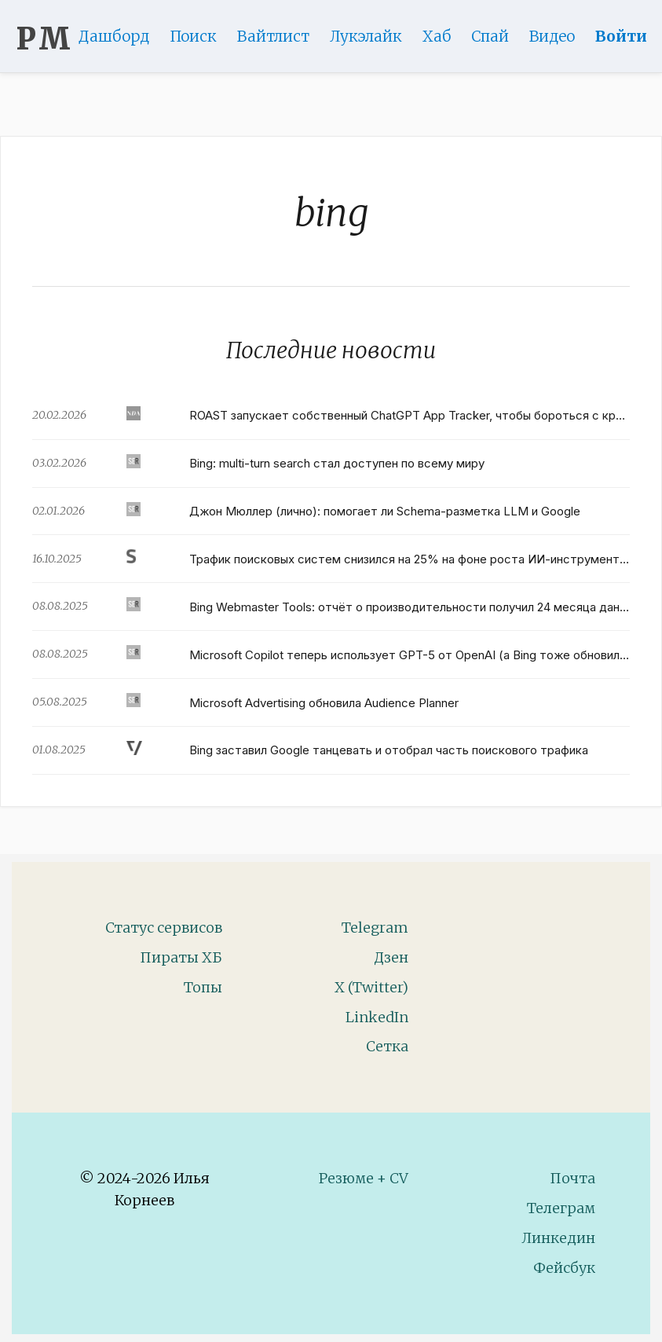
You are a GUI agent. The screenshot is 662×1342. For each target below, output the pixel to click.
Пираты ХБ (181, 957)
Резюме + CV (363, 1178)
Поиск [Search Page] (200, 36)
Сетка (387, 1046)
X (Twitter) (371, 987)
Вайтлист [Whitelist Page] (280, 36)
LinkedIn (377, 1017)
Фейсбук (564, 1268)
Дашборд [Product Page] (121, 36)
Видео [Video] (559, 36)
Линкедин (558, 1238)
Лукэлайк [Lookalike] (373, 36)
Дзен (391, 957)
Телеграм (561, 1208)
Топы (203, 987)
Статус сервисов (163, 927)
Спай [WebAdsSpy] (497, 36)
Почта (572, 1178)
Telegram (375, 927)
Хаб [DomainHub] (444, 36)
